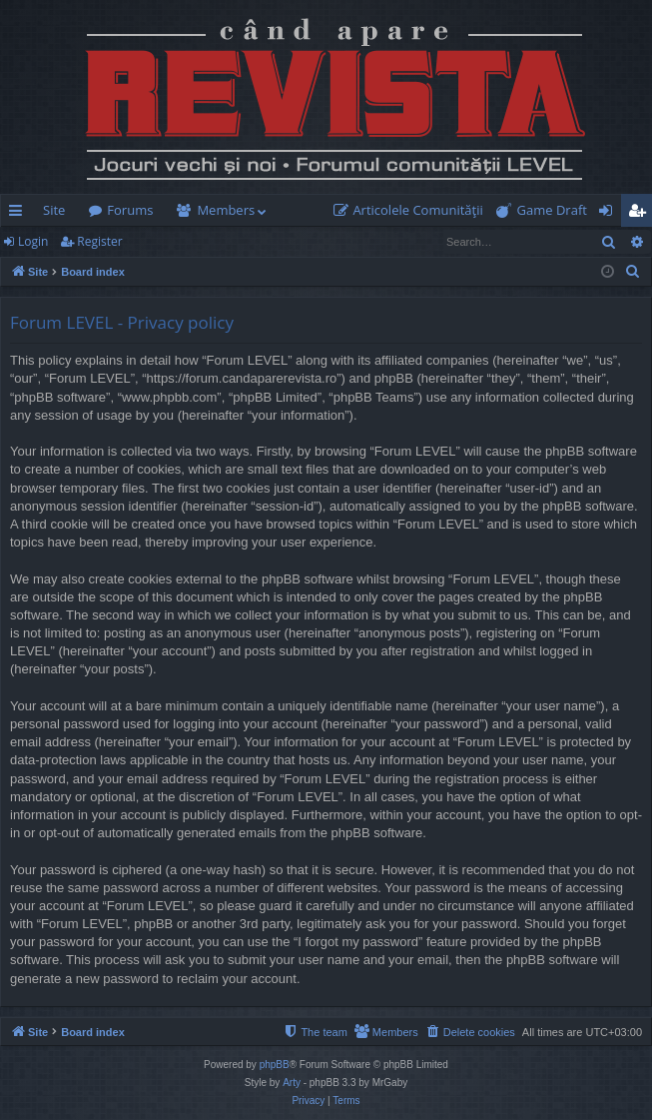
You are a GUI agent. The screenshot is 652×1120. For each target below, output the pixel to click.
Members (226, 210)
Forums (130, 210)
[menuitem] (412, 210)
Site (54, 210)
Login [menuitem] (609, 214)
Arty (292, 1082)
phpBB (275, 1064)
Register (99, 241)
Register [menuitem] (641, 214)
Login (33, 241)
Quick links (19, 214)
